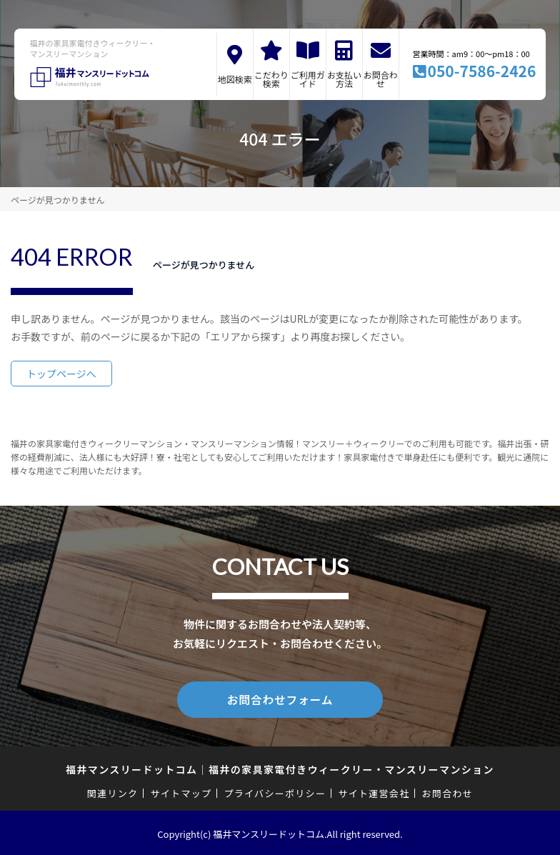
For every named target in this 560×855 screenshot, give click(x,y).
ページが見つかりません (57, 200)
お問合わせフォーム (280, 698)
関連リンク (113, 791)
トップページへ (61, 373)
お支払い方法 (344, 79)
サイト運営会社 (373, 791)
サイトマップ (181, 791)
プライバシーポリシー (275, 791)
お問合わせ (381, 79)
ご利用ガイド (308, 79)
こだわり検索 (271, 79)
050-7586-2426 (482, 70)
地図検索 (235, 79)
